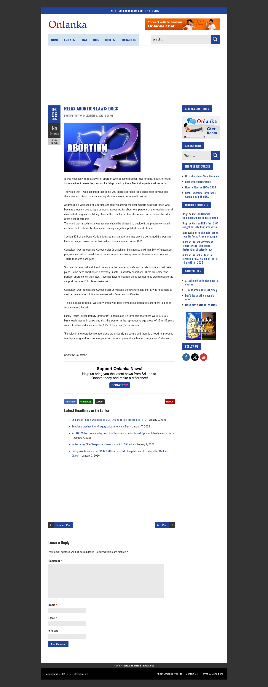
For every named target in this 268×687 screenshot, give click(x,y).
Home (54, 40)
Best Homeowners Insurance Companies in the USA (200, 195)
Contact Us (192, 673)
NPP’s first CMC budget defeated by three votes (200, 225)
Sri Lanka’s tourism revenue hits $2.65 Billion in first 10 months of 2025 (200, 258)
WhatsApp (85, 401)
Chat (84, 40)
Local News (54, 141)
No (54, 128)
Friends (69, 40)
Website (53, 631)
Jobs (96, 40)
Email (52, 618)
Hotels (110, 40)
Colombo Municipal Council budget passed (200, 216)
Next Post (162, 525)
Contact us (128, 40)
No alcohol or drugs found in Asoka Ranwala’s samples (200, 234)
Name (52, 605)
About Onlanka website (169, 673)
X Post (99, 401)
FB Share (71, 401)
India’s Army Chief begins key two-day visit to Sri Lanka (103, 444)
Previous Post (63, 525)
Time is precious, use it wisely (201, 290)
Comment (54, 133)
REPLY (169, 401)
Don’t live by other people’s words (199, 297)
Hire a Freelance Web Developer (202, 176)
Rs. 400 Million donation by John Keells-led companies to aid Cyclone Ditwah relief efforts (123, 433)
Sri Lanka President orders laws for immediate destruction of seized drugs (197, 245)
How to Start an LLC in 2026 (200, 187)
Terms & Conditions (212, 673)
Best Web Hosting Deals (198, 181)
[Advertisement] (134, 75)
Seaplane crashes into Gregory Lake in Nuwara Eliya (101, 426)
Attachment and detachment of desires (202, 282)
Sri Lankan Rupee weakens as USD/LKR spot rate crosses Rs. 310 (109, 419)
